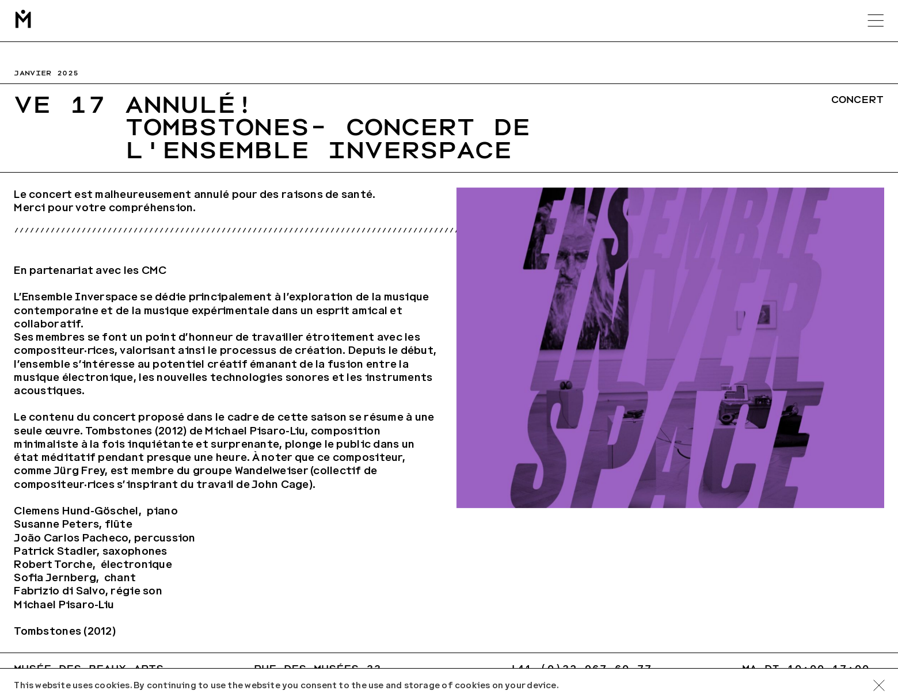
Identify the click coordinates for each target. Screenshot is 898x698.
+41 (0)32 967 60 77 (580, 669)
